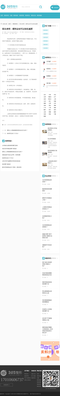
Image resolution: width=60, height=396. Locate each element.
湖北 (50, 105)
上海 (55, 99)
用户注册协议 (27, 378)
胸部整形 (46, 44)
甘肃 (45, 114)
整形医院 (21, 15)
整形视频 (39, 15)
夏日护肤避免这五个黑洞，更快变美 (11, 167)
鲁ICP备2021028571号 (35, 393)
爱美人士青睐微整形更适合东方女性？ (17, 130)
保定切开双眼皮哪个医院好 (9, 148)
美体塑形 (46, 48)
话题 (11, 15)
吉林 (45, 99)
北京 (45, 94)
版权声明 (26, 375)
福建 (45, 103)
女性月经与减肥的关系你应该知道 (11, 161)
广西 (50, 107)
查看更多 (54, 26)
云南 (45, 112)
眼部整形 (46, 30)
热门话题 (33, 375)
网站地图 (55, 4)
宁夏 (55, 114)
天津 (50, 94)
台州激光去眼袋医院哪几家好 (10, 145)
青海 (50, 114)
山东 (55, 103)
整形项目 (15, 15)
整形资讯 (6, 15)
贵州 (55, 109)
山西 (45, 96)
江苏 (45, 101)
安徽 (55, 101)
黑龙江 (49, 99)
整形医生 (27, 15)
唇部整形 (46, 41)
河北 (55, 94)
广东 (45, 107)
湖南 (55, 105)
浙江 (50, 101)
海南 (55, 107)
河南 (45, 105)
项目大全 (33, 373)
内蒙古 (49, 96)
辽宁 (55, 96)
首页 (2, 15)
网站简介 (26, 373)
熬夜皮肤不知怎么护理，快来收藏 (11, 154)
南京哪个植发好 (6, 164)
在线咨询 (7, 384)
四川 (50, 109)
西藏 (50, 112)
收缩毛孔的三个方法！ (13, 133)
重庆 (45, 109)
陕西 (55, 112)
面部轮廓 (46, 37)
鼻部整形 (46, 33)
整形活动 (33, 15)
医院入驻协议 (27, 380)
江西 (50, 103)
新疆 (45, 116)
